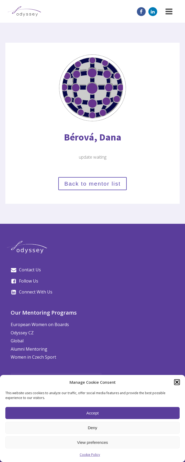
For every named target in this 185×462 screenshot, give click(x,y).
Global (17, 341)
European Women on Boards (40, 324)
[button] (177, 382)
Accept (92, 413)
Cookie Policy (90, 454)
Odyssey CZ (22, 333)
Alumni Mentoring (29, 349)
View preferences (92, 442)
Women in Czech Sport (33, 357)
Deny (92, 427)
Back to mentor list (92, 184)
